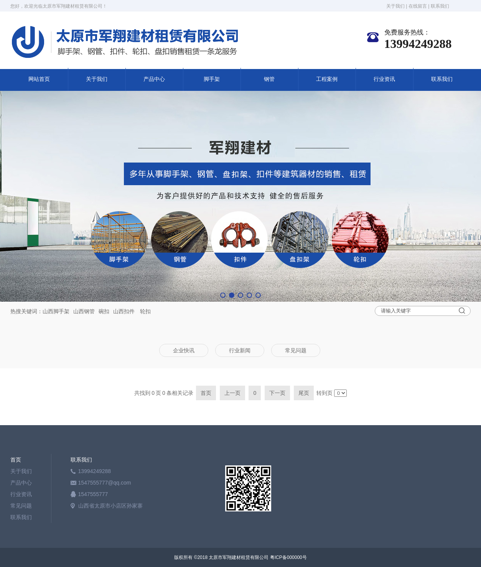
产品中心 (154, 79)
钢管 (269, 79)
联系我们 (440, 6)
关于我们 (395, 6)
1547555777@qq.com (104, 483)
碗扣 (104, 311)
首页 (15, 460)
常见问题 (21, 506)
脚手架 (212, 79)
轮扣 (145, 311)
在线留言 (418, 6)
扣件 (129, 311)
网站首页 (39, 79)
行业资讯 (384, 79)
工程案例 (327, 79)
